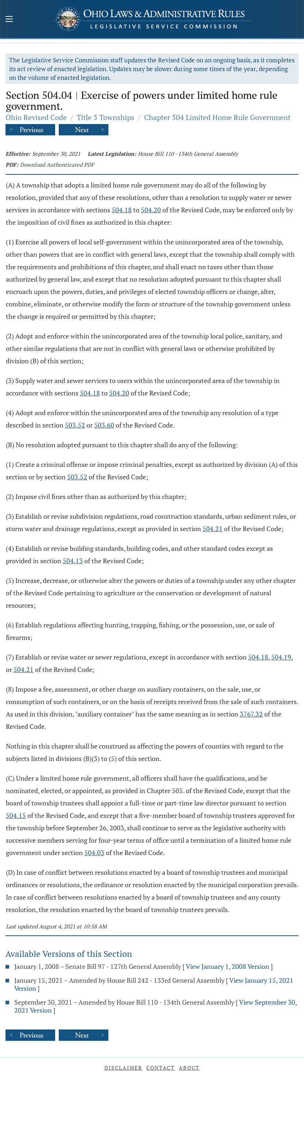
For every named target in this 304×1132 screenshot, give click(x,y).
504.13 (73, 560)
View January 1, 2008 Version (227, 966)
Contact (160, 1067)
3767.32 (251, 714)
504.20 (151, 209)
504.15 (16, 815)
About (189, 1067)
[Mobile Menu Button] (9, 19)
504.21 (213, 528)
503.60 (104, 425)
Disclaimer (123, 1067)
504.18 (122, 209)
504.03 (94, 852)
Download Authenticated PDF (57, 164)
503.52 (75, 425)
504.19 (281, 657)
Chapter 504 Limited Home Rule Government (217, 117)
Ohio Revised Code (36, 117)
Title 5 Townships (105, 117)
